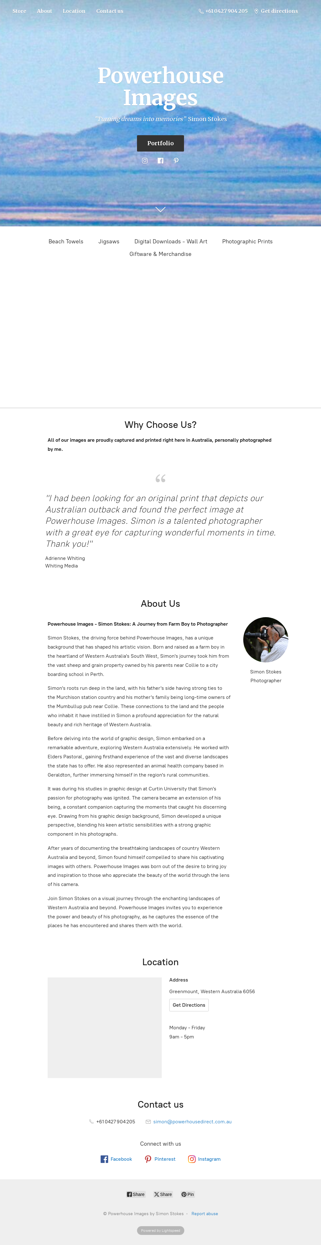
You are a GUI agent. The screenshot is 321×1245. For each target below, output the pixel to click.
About (44, 11)
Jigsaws (108, 241)
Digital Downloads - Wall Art (170, 241)
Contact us (110, 11)
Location (74, 11)
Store (19, 11)
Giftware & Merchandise (160, 254)
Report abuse (205, 1213)
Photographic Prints (247, 241)
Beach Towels (66, 241)
